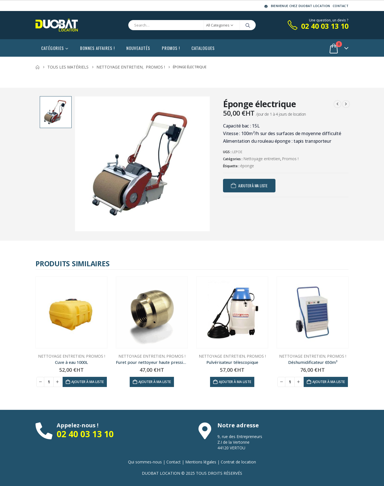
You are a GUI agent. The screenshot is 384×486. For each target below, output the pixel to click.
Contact (340, 6)
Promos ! (171, 48)
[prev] (337, 104)
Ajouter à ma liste (253, 185)
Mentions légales (200, 462)
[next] (346, 104)
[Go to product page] (71, 312)
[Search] (248, 25)
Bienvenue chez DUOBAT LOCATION (297, 6)
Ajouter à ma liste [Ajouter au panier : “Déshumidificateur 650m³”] (328, 381)
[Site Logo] (57, 25)
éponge (247, 165)
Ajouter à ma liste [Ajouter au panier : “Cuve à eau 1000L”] (87, 381)
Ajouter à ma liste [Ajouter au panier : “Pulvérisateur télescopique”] (235, 381)
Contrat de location (238, 462)
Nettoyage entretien (261, 158)
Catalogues (203, 48)
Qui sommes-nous (145, 462)
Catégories (52, 48)
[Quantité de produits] (49, 382)
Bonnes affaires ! (97, 48)
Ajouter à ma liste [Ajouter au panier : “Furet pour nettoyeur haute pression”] (154, 381)
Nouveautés (138, 48)
